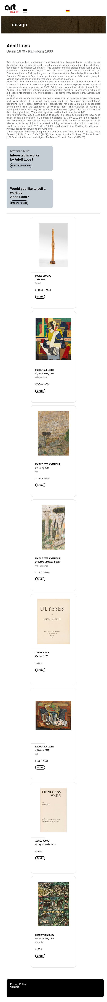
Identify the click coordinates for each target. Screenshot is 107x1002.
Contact (14, 986)
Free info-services (21, 165)
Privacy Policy (18, 984)
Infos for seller (19, 203)
